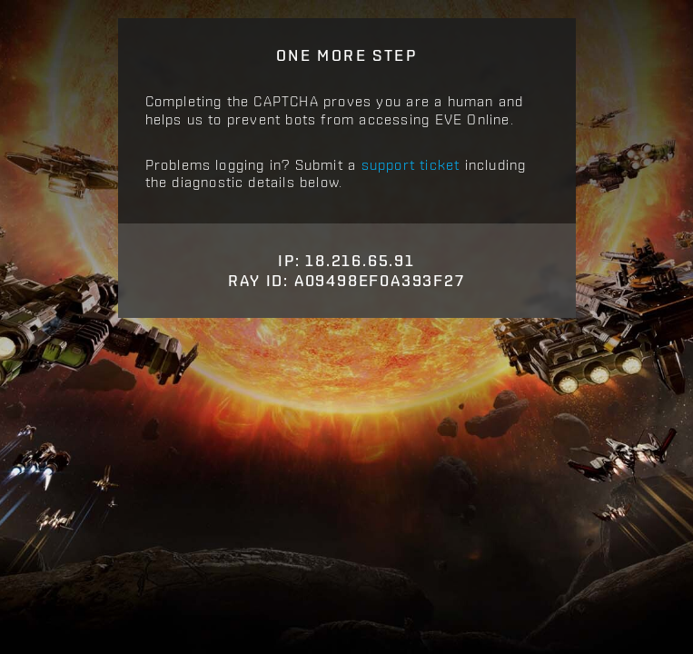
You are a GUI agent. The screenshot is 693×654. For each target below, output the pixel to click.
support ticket (410, 164)
